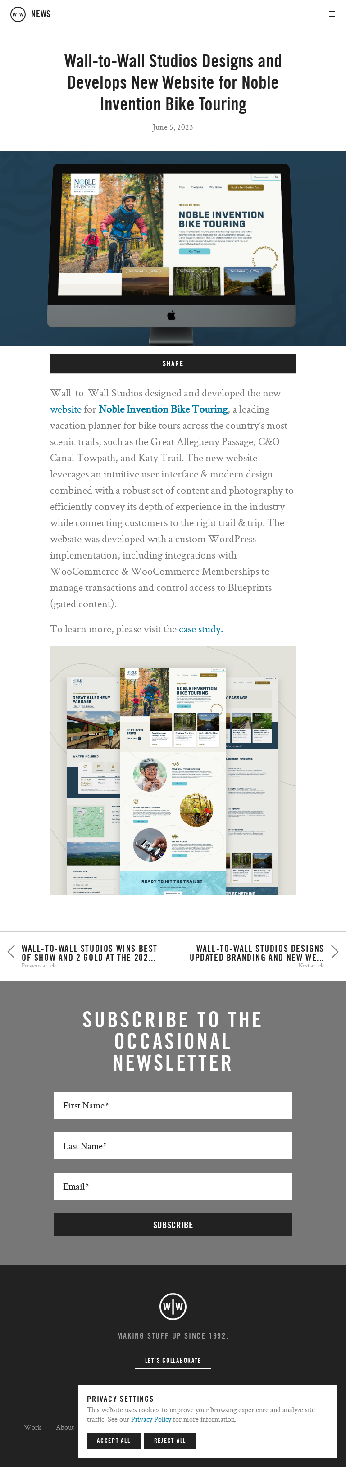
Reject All (170, 1441)
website (66, 409)
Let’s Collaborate (173, 1361)
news (41, 14)
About (65, 1427)
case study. (201, 629)
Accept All (114, 1441)
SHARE (173, 364)
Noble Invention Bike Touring (163, 409)
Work (32, 1427)
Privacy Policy (151, 1419)
